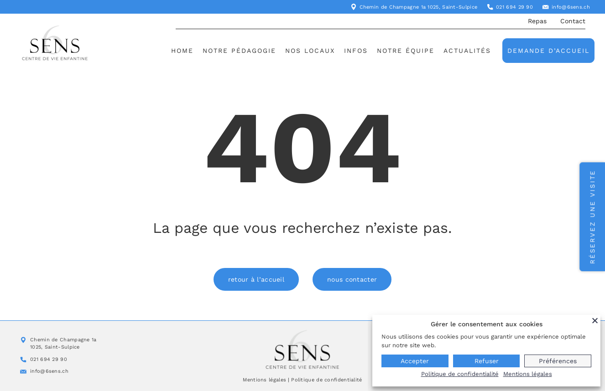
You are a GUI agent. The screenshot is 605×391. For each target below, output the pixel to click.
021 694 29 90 (514, 7)
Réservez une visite (592, 217)
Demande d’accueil (548, 50)
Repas (537, 21)
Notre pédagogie (239, 50)
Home (182, 50)
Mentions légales (264, 380)
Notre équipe (405, 50)
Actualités (467, 50)
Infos (356, 50)
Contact (572, 21)
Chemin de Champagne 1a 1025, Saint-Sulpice (419, 7)
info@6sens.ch (571, 7)
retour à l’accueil (256, 279)
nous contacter (352, 279)
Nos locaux (310, 50)
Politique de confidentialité (326, 380)
